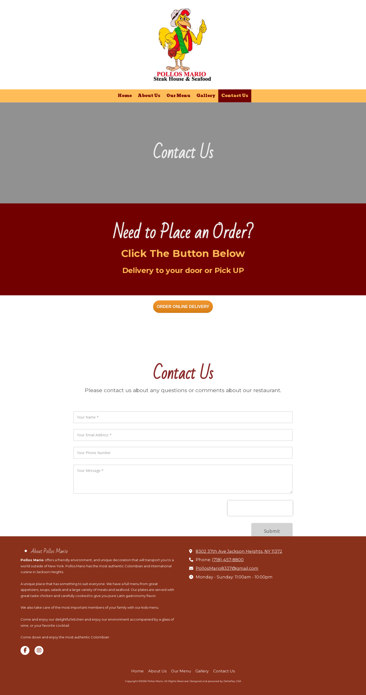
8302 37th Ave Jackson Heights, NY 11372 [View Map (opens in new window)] (239, 551)
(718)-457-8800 (228, 559)
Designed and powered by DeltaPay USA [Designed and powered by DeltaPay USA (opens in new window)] (215, 681)
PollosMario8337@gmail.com (227, 568)
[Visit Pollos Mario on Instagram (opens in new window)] (39, 650)
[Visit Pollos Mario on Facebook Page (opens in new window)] (25, 650)
